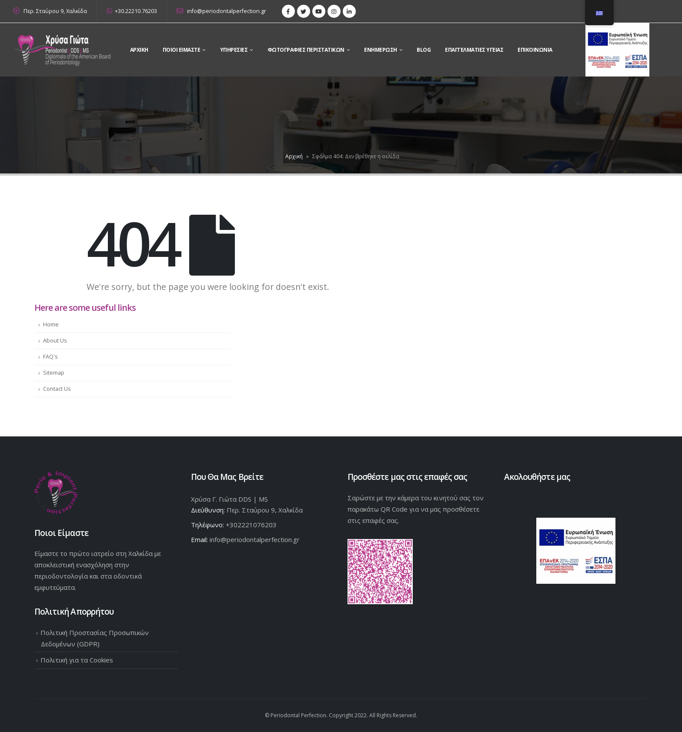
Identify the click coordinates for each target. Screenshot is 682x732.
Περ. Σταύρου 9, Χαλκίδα (55, 11)
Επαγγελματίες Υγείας (474, 49)
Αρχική (294, 156)
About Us (55, 340)
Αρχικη (139, 49)
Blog (424, 49)
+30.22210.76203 (132, 11)
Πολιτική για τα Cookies (76, 659)
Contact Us (57, 389)
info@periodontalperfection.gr (221, 11)
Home (51, 324)
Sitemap (53, 372)
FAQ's (50, 356)
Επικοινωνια (535, 49)
